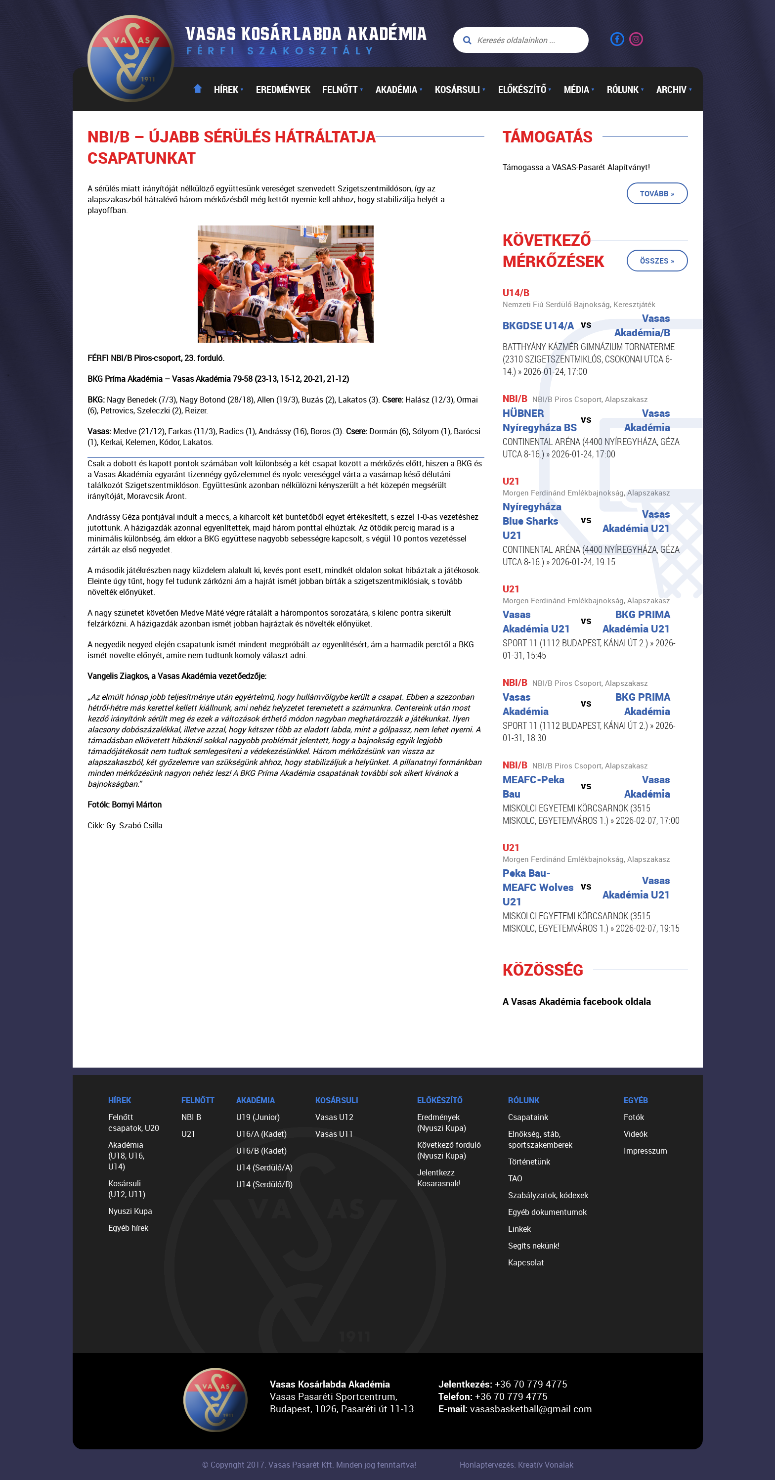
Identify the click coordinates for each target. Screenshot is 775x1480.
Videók (635, 1133)
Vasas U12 (334, 1117)
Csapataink (528, 1117)
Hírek (229, 89)
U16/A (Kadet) (261, 1133)
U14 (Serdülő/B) (264, 1184)
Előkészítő (525, 89)
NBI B (191, 1117)
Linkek (519, 1228)
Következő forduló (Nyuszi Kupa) (449, 1150)
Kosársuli (460, 89)
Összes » (657, 261)
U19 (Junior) (258, 1117)
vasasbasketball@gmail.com (531, 1408)
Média (579, 89)
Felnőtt (343, 89)
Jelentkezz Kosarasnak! (439, 1178)
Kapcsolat (526, 1262)
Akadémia (399, 89)
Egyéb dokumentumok (547, 1212)
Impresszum (645, 1150)
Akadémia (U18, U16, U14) (126, 1155)
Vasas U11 (334, 1133)
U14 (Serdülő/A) (264, 1167)
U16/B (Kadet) (261, 1150)
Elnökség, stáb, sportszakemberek (540, 1139)
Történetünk (529, 1161)
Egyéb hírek (128, 1227)
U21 (188, 1133)
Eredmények (283, 89)
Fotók (634, 1117)
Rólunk (626, 89)
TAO (515, 1178)
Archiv (674, 89)
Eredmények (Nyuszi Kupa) (441, 1122)
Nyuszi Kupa (130, 1211)
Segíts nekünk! (534, 1245)
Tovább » (657, 193)
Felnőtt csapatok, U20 (133, 1122)
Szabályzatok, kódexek (548, 1195)
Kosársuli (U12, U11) (126, 1189)
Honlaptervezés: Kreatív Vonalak (516, 1464)
